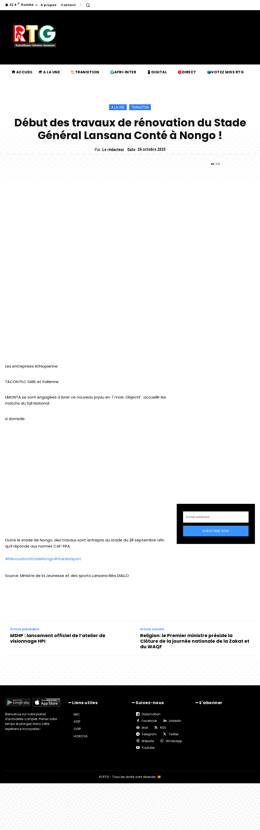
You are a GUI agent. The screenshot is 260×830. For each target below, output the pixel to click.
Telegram (149, 734)
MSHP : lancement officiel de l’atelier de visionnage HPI (57, 638)
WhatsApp (174, 741)
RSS (163, 727)
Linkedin (175, 721)
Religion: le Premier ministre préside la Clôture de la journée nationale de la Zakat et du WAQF (194, 641)
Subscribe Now (215, 531)
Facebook (149, 721)
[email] (216, 517)
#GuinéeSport (67, 558)
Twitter (173, 734)
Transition (140, 107)
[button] (88, 5)
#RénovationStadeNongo (29, 558)
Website (148, 741)
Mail (145, 727)
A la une (118, 107)
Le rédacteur (113, 149)
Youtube (148, 747)
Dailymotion (151, 714)
